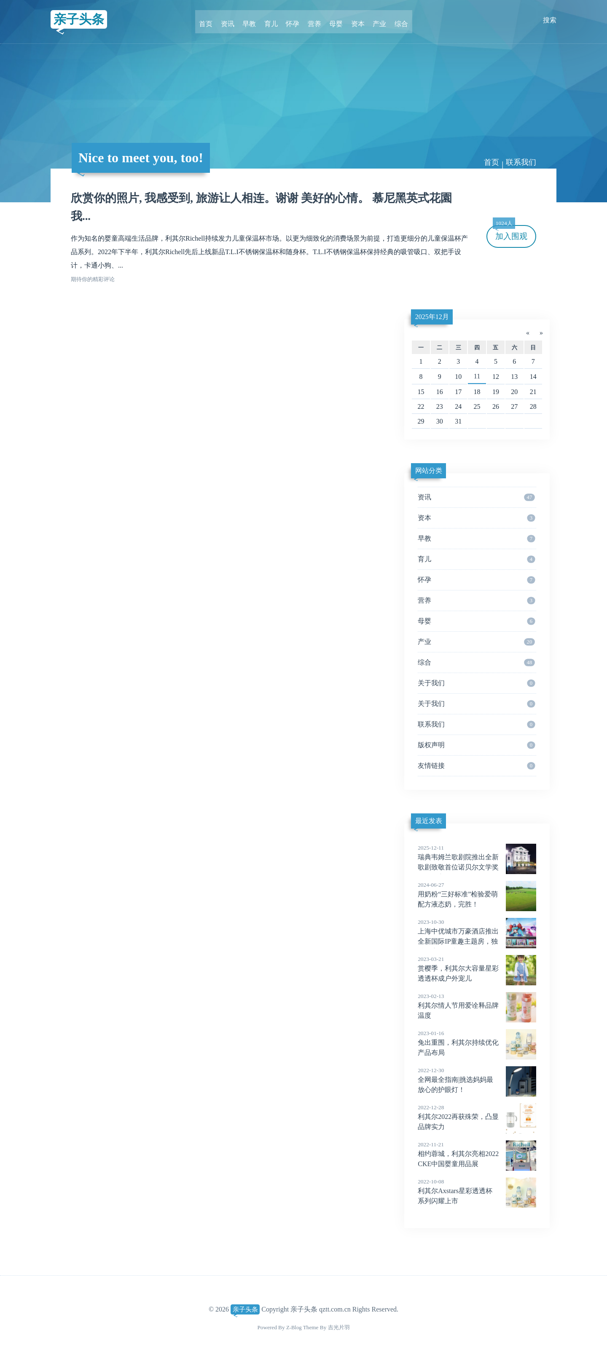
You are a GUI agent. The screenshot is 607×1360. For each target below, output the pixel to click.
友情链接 (476, 766)
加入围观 (510, 233)
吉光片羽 (339, 1327)
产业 (374, 20)
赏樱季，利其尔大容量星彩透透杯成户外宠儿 (477, 968)
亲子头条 (80, 19)
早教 (253, 20)
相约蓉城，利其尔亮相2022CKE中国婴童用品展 (477, 1153)
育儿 (273, 20)
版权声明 (476, 745)
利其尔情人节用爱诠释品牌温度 (477, 1005)
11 (477, 376)
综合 (394, 20)
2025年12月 (432, 316)
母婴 (334, 20)
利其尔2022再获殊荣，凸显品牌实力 (477, 1116)
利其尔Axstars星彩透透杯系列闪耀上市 (477, 1191)
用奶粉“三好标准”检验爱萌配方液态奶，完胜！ (477, 894)
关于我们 (476, 683)
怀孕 (293, 20)
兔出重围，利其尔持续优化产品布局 (477, 1042)
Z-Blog (294, 1327)
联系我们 (521, 162)
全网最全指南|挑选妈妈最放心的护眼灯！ (477, 1079)
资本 (354, 20)
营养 (313, 20)
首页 (212, 20)
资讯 (232, 20)
